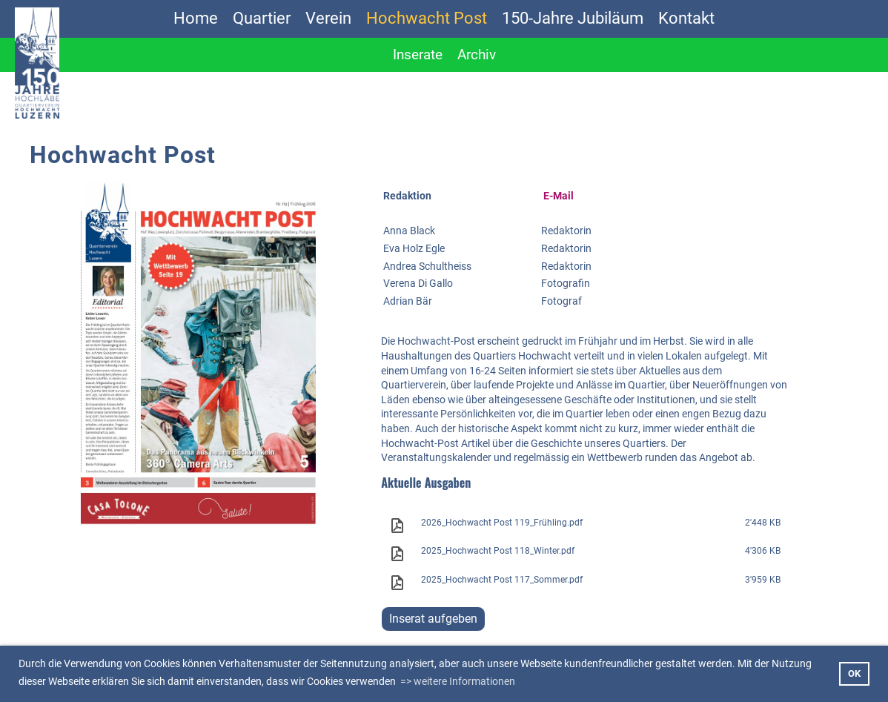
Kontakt (686, 18)
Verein (328, 18)
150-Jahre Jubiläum (572, 18)
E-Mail (558, 196)
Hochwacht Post (426, 18)
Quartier (262, 18)
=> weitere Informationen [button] (457, 681)
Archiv (476, 54)
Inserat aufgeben (433, 619)
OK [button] (854, 673)
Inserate (418, 54)
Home (195, 18)
